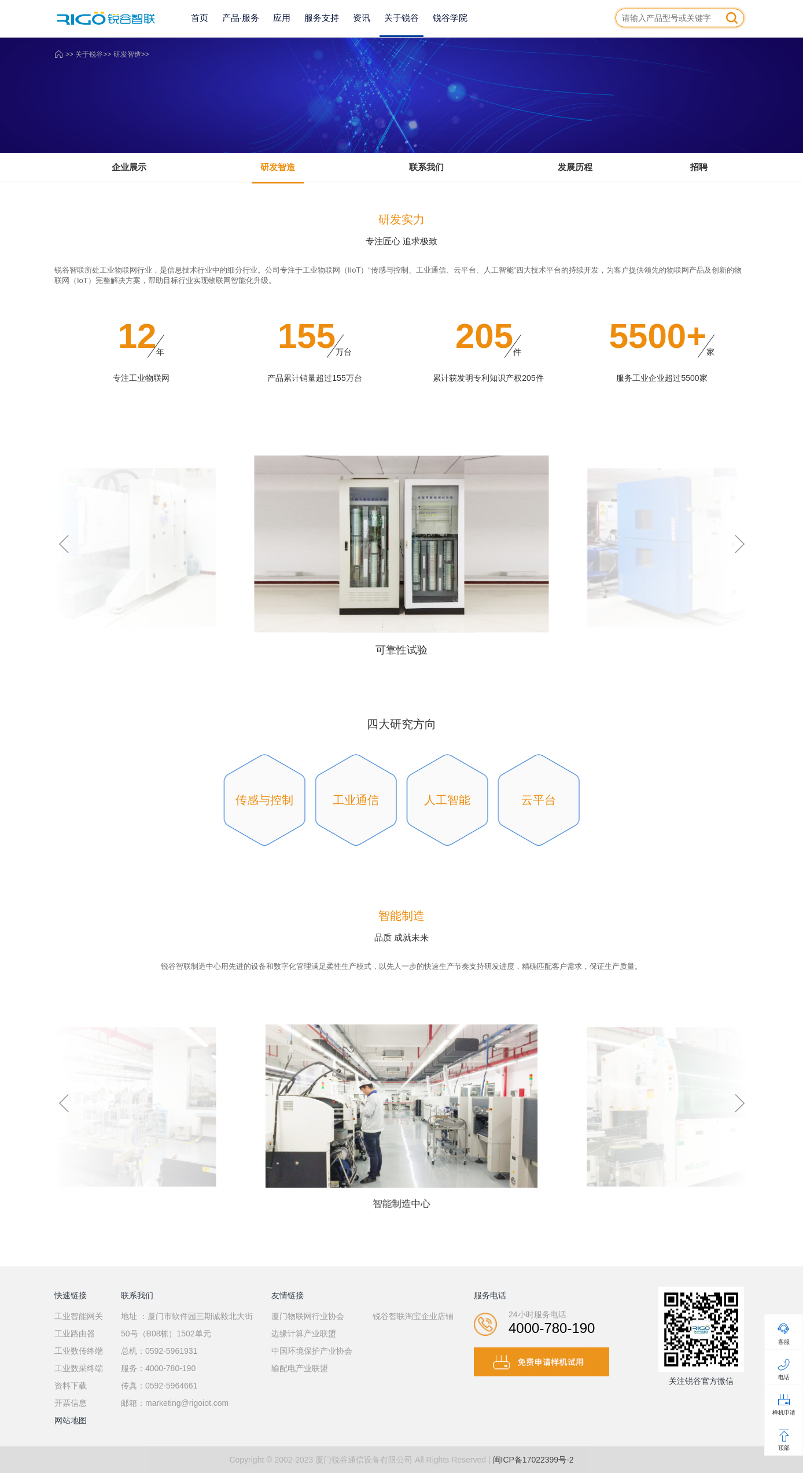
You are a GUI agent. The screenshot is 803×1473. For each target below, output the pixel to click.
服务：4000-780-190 (158, 1368)
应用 (281, 18)
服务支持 (321, 18)
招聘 (699, 167)
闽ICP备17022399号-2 (533, 1459)
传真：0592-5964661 (159, 1385)
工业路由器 (74, 1333)
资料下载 (70, 1385)
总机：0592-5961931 (159, 1351)
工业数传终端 (78, 1351)
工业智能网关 (78, 1316)
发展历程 (575, 167)
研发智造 (127, 54)
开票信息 (70, 1403)
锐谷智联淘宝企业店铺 (413, 1316)
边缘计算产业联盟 (303, 1333)
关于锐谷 (401, 18)
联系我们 (426, 167)
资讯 (361, 18)
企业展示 (129, 167)
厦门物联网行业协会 (307, 1316)
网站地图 (70, 1420)
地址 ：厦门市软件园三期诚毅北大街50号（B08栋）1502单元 (187, 1325)
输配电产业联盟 (299, 1368)
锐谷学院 (450, 18)
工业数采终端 (78, 1368)
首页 (199, 18)
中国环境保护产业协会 (311, 1351)
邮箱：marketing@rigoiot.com (175, 1403)
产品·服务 (240, 18)
